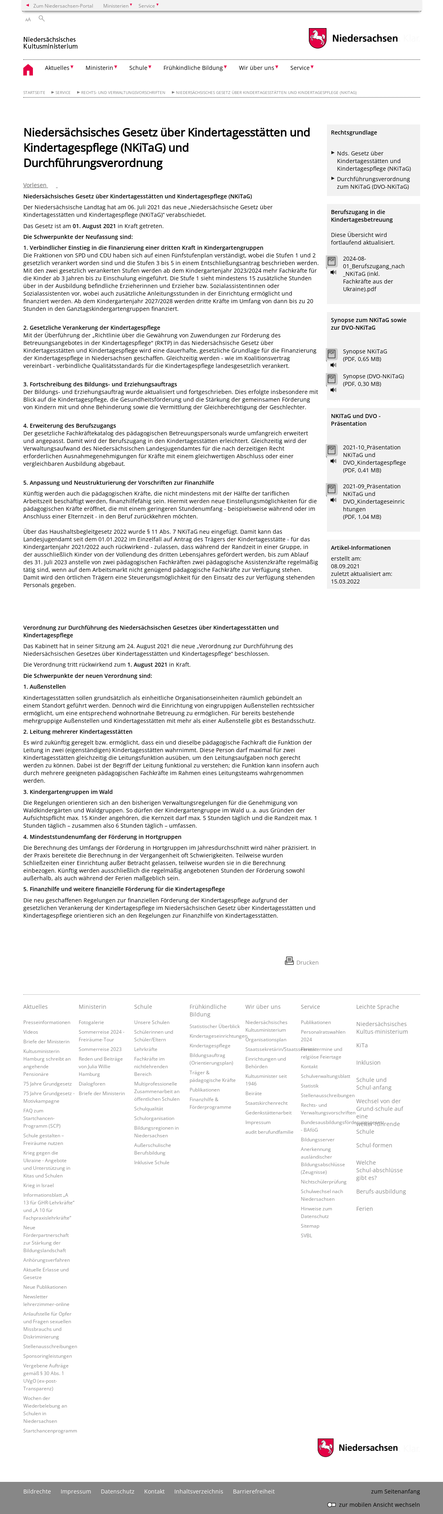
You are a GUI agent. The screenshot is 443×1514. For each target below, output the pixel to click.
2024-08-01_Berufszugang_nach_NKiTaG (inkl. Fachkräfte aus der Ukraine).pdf (374, 274)
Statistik (309, 1085)
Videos (30, 1031)
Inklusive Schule (151, 1162)
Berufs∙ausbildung (381, 1191)
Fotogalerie (91, 1022)
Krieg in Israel (38, 1185)
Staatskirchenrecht (266, 1103)
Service (63, 92)
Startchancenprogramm (50, 1430)
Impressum (258, 1122)
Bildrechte (37, 1491)
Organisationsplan (265, 1039)
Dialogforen (92, 1083)
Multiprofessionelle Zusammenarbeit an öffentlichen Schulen (157, 1091)
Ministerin (92, 1006)
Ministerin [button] (99, 67)
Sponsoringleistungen (47, 1356)
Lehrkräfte (145, 1049)
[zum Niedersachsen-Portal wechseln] (353, 47)
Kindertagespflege (210, 1045)
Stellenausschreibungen (50, 1346)
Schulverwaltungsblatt (325, 1076)
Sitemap (310, 1225)
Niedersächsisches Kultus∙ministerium (382, 1027)
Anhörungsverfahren (46, 1260)
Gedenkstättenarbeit (268, 1112)
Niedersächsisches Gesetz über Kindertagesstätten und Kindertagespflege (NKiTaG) (266, 92)
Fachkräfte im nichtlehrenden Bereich (151, 1066)
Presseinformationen (46, 1022)
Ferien (364, 1208)
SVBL (306, 1235)
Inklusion (368, 1062)
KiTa (362, 1045)
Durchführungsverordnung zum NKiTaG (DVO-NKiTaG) (373, 182)
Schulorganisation (154, 1118)
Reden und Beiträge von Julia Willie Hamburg (101, 1066)
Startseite (34, 92)
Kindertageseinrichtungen (218, 1035)
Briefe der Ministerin (46, 1041)
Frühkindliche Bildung (208, 1010)
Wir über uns (263, 1006)
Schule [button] (138, 67)
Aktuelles (35, 1006)
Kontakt (309, 1066)
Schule (143, 1006)
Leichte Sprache (377, 1006)
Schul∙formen (374, 1145)
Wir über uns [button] (256, 67)
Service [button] (300, 67)
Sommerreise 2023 (100, 1049)
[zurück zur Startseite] (50, 39)
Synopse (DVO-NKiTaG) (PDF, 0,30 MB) (373, 380)
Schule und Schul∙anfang (374, 1083)
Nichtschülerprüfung (324, 1181)
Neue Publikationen (45, 1286)
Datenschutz (118, 1491)
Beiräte (253, 1093)
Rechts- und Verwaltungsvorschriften (123, 92)
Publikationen (205, 1089)
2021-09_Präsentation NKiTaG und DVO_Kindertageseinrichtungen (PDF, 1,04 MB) (374, 501)
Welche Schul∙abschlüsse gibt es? (379, 1170)
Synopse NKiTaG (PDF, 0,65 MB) (365, 355)
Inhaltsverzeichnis (198, 1491)
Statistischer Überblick (215, 1026)
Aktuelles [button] (57, 67)
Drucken (307, 962)
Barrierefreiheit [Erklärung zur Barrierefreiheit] (254, 1491)
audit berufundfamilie (269, 1131)
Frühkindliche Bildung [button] (193, 67)
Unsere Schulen (151, 1022)
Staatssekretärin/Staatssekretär (281, 1049)
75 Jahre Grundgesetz (47, 1083)
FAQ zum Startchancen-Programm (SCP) (42, 1118)
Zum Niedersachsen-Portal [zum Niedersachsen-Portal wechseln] (63, 5)
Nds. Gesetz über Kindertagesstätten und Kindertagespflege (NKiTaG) (374, 160)
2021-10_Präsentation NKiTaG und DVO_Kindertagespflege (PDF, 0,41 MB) (374, 458)
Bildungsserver (318, 1139)
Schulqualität (148, 1108)
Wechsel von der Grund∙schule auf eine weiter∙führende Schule (379, 1116)
